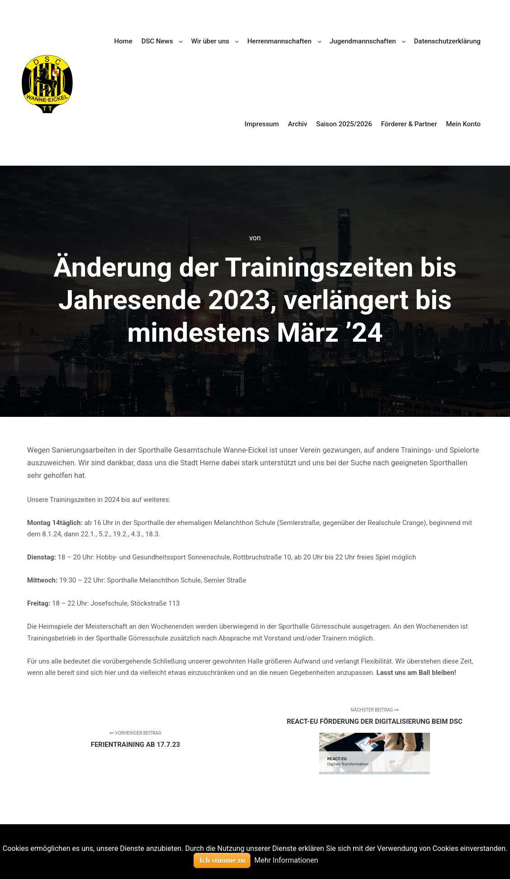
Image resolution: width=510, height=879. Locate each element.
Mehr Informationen (286, 860)
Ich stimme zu (222, 860)
